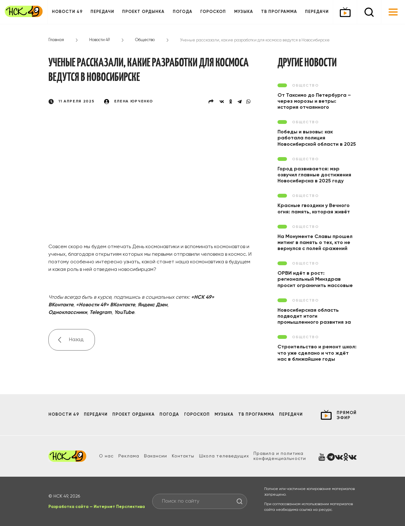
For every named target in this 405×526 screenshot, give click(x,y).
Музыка (243, 12)
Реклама (129, 456)
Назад (76, 339)
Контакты (183, 456)
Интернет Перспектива (119, 507)
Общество (145, 40)
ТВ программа (279, 12)
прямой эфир (347, 415)
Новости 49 (67, 12)
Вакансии (155, 456)
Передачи (102, 12)
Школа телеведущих (224, 456)
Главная (56, 40)
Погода (182, 12)
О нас (106, 456)
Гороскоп (213, 12)
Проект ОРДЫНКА (143, 12)
